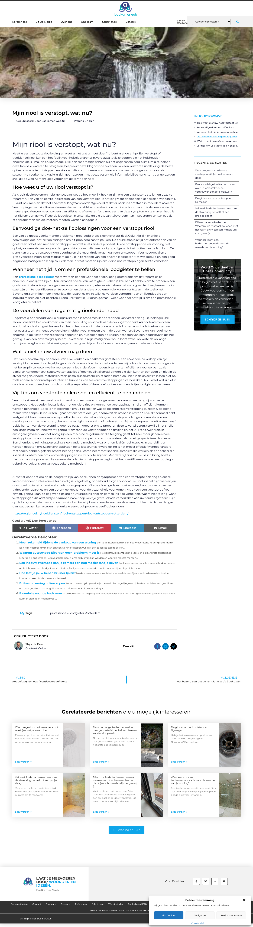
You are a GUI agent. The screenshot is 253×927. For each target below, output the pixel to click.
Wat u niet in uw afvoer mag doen (217, 141)
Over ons (66, 21)
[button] (244, 900)
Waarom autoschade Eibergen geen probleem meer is (59, 552)
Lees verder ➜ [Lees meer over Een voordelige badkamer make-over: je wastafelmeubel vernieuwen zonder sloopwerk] (101, 761)
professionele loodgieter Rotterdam (75, 613)
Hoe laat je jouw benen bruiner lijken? (47, 573)
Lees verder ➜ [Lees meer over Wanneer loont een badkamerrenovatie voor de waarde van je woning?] (179, 811)
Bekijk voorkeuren (231, 915)
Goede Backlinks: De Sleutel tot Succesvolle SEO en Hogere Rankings (77, 913)
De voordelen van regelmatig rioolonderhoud (218, 136)
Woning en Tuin (84, 120)
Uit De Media (43, 21)
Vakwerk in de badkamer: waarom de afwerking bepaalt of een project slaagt (216, 212)
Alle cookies (168, 915)
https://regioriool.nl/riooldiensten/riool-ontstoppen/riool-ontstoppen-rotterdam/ (70, 513)
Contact (131, 21)
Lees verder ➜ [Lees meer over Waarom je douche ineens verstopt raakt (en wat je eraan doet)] (23, 761)
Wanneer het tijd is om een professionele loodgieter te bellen (218, 132)
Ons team (87, 21)
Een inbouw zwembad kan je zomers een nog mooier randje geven (68, 563)
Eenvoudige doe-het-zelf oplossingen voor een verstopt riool (218, 127)
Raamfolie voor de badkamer (40, 593)
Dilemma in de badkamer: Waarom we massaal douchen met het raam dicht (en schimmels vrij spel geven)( (115, 781)
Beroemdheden (38, 904)
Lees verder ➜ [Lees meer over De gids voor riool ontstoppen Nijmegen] (179, 761)
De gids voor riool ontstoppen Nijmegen (189, 728)
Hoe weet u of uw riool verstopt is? (217, 122)
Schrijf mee (109, 21)
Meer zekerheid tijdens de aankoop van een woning (57, 542)
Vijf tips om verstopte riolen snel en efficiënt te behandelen (218, 145)
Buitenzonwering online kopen (42, 583)
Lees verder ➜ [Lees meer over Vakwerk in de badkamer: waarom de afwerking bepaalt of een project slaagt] (23, 811)
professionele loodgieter (36, 276)
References (19, 21)
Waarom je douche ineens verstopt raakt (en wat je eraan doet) (213, 174)
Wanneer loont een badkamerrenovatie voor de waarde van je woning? (212, 243)
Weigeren (200, 915)
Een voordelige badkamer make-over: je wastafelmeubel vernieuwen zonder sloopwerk (215, 188)
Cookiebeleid (198, 923)
